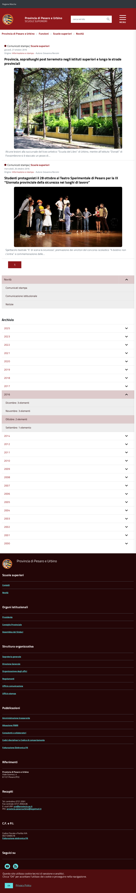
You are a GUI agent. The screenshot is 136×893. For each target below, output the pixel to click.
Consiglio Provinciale (12, 624)
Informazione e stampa (23, 53)
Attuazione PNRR (10, 725)
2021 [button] (7, 353)
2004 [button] (7, 510)
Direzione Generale (11, 664)
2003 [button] (7, 518)
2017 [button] (7, 386)
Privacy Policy (23, 885)
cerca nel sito (79, 19)
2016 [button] (7, 394)
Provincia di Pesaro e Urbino (43, 18)
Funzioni (44, 34)
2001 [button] (7, 535)
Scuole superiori (62, 34)
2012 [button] (7, 444)
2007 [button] (7, 485)
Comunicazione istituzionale (21, 296)
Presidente (7, 617)
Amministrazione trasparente (16, 718)
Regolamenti (8, 678)
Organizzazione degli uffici (14, 671)
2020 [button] (7, 361)
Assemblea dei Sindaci (12, 632)
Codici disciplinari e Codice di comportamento (23, 740)
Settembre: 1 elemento (18, 427)
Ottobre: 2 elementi (16, 419)
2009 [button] (7, 469)
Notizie (9, 304)
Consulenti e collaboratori (14, 732)
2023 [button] (7, 336)
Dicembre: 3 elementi (17, 403)
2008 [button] (7, 477)
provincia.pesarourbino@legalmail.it (24, 808)
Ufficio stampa (9, 693)
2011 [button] (7, 452)
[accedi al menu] (122, 18)
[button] (126, 280)
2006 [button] (7, 494)
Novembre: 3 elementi (18, 411)
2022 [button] (7, 345)
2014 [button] (7, 436)
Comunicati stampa (16, 288)
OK (8, 885)
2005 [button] (7, 502)
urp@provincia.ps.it (23, 806)
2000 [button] (7, 543)
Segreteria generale (11, 656)
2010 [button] (7, 461)
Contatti (6, 585)
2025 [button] (7, 328)
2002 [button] (7, 527)
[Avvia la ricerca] (108, 19)
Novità (80, 34)
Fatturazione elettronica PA (15, 838)
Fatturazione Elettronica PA (15, 747)
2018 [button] (7, 378)
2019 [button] (7, 370)
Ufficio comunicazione (12, 686)
